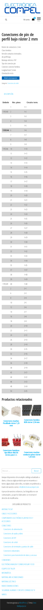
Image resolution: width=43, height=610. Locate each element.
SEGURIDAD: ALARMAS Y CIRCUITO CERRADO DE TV (18, 590)
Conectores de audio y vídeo (13, 533)
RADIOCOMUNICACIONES (10, 585)
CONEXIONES (6, 560)
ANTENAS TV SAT (7, 509)
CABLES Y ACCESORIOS (9, 513)
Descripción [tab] (8, 94)
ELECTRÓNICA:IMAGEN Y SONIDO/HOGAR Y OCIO (18, 564)
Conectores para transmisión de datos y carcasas (20, 555)
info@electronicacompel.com (29, 487)
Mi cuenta (27, 19)
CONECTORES (6, 525)
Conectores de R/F (9, 538)
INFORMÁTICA (6, 572)
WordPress (23, 602)
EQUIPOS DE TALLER (8, 568)
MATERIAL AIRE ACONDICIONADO (12, 577)
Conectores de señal (13, 83)
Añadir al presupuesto (10, 78)
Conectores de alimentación (12, 529)
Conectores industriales (11, 550)
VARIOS (4, 594)
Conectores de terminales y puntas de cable (18, 546)
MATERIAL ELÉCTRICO (9, 581)
